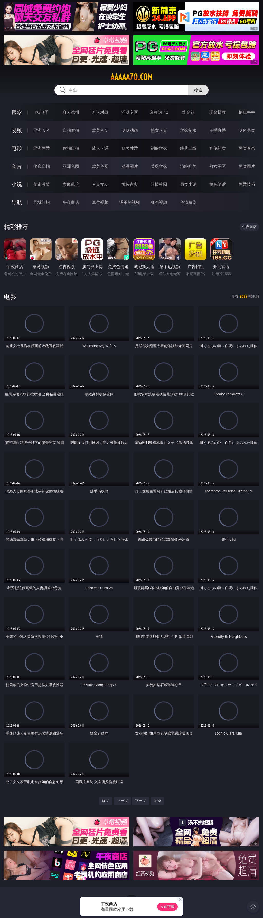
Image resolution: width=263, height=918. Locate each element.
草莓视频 (100, 202)
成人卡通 (100, 148)
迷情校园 (159, 184)
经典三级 (188, 148)
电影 (17, 148)
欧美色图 (100, 166)
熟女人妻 (159, 130)
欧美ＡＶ (100, 130)
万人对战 (100, 112)
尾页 (157, 800)
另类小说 (188, 184)
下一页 (140, 800)
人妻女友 (100, 184)
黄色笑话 (217, 184)
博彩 (17, 112)
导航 (17, 202)
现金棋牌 (217, 112)
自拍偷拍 (71, 130)
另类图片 (247, 166)
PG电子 (41, 112)
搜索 (198, 90)
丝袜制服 (188, 130)
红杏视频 (159, 202)
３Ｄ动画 (129, 130)
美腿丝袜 (159, 166)
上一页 (122, 800)
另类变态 (247, 148)
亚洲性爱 (41, 148)
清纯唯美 (188, 166)
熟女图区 (217, 166)
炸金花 (188, 112)
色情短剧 (188, 202)
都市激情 (41, 184)
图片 (17, 166)
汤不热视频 (129, 202)
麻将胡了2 (158, 112)
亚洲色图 (71, 166)
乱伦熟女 (217, 148)
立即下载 (167, 906)
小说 (17, 184)
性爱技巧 (247, 184)
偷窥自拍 (41, 166)
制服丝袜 (159, 148)
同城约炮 (41, 202)
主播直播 (217, 130)
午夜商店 (71, 202)
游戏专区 (129, 112)
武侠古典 (129, 184)
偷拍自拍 (71, 148)
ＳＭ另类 (247, 130)
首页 (105, 800)
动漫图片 (129, 166)
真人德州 (71, 112)
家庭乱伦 (71, 184)
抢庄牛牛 (247, 112)
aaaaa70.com (131, 77)
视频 (17, 130)
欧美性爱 (129, 148)
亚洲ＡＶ (41, 130)
